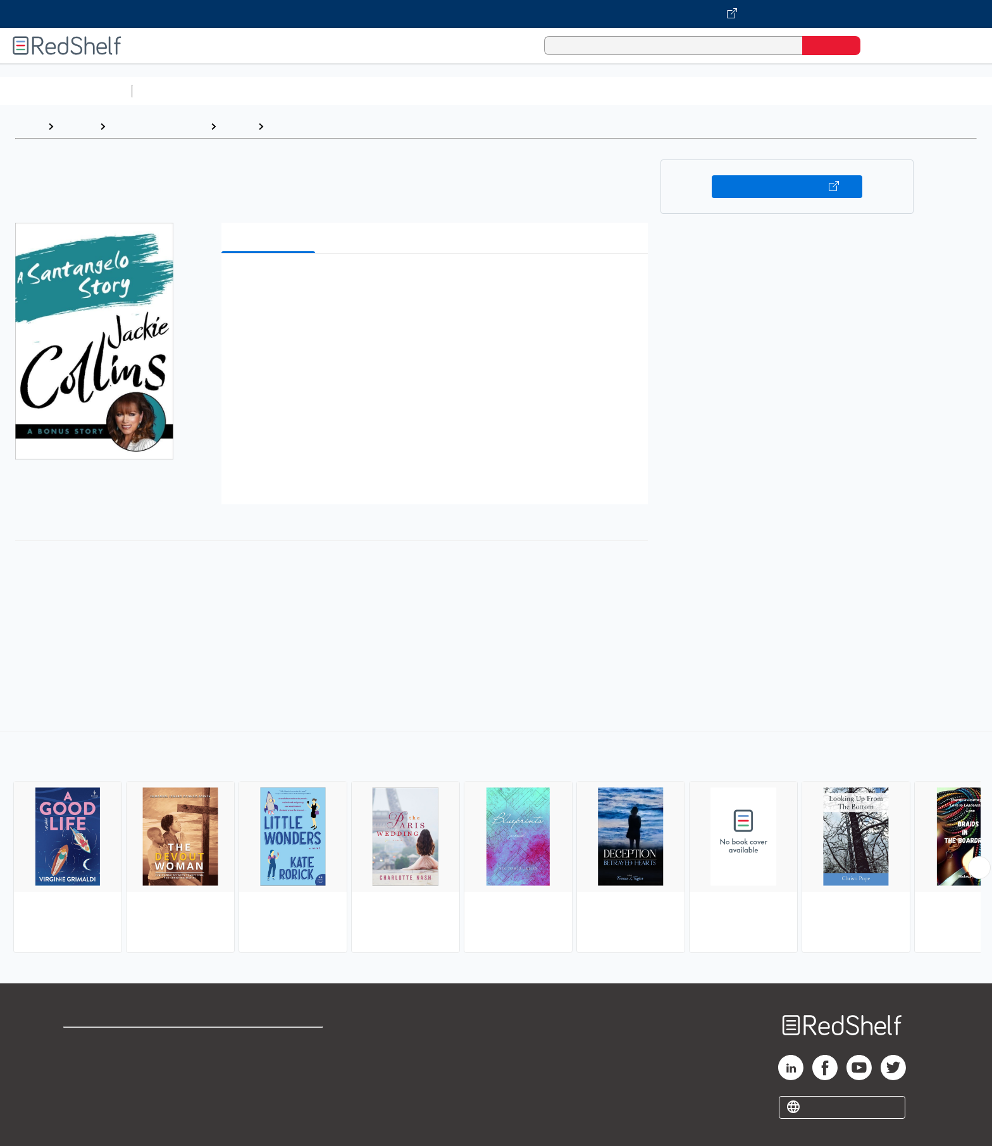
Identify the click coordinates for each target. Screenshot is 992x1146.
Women (288, 126)
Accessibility (267, 1083)
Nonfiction (766, 91)
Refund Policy (269, 1063)
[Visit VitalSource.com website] (496, 14)
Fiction (715, 91)
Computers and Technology (361, 91)
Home (28, 126)
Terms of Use (270, 1043)
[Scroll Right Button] (979, 867)
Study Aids (171, 91)
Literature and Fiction (157, 126)
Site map (84, 1103)
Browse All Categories (66, 91)
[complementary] (496, 843)
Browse (76, 126)
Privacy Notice (98, 1083)
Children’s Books (839, 91)
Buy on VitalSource (787, 186)
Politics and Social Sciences (623, 91)
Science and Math (248, 91)
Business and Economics (491, 91)
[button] (437, 282)
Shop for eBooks (103, 1043)
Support (82, 1063)
